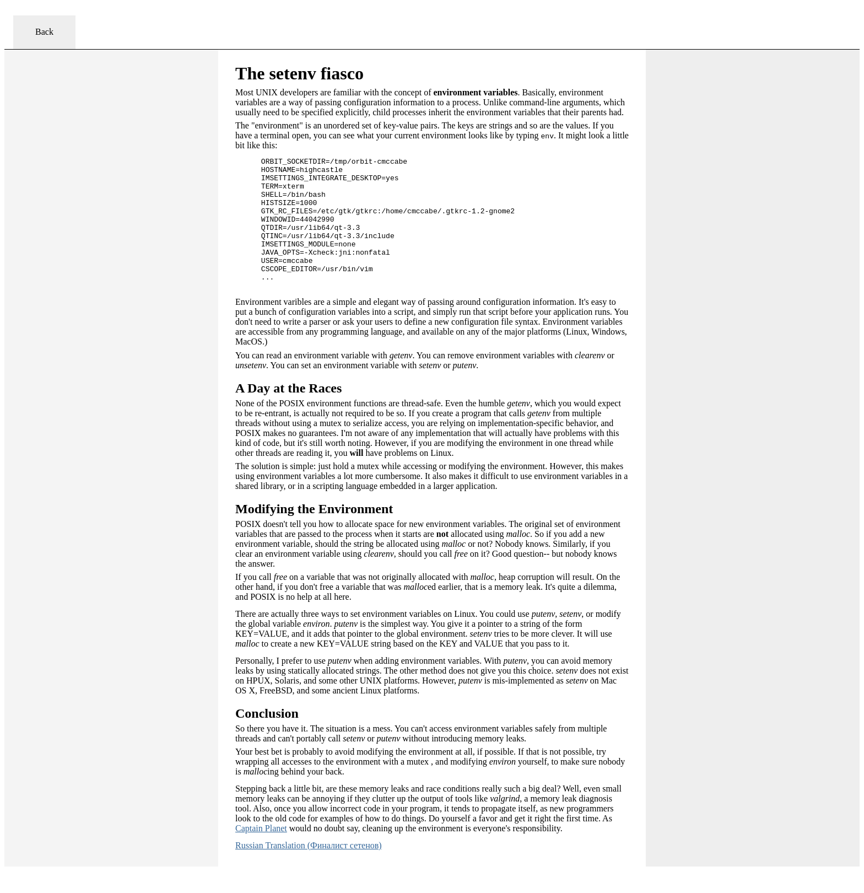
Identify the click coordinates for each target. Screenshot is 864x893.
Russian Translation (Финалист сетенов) (308, 871)
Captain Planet (261, 854)
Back (44, 31)
